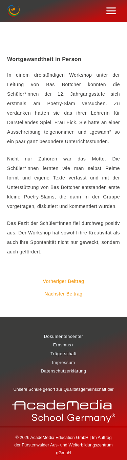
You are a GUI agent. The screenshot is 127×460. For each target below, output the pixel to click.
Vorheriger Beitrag (63, 281)
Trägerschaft (63, 353)
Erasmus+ (63, 344)
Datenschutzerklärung (63, 370)
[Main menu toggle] (111, 11)
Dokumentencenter (63, 336)
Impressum (63, 362)
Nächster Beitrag (63, 293)
